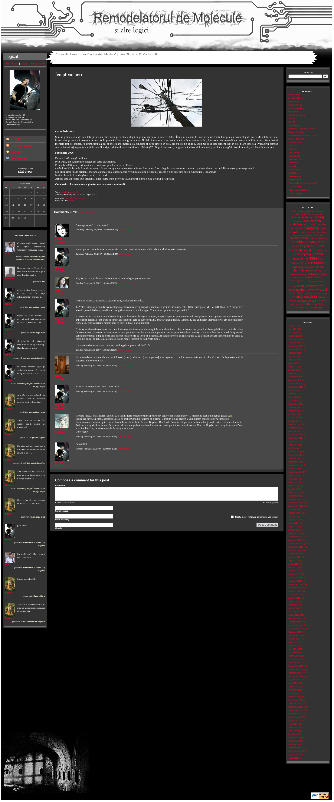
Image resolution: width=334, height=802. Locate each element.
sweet (293, 304)
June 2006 (293, 758)
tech (304, 304)
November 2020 (295, 387)
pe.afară (294, 289)
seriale (302, 300)
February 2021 (295, 376)
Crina (58, 238)
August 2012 (294, 516)
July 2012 (292, 519)
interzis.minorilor (308, 267)
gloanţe (298, 258)
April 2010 (293, 611)
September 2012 (296, 513)
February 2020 (295, 404)
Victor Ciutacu (294, 179)
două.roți (323, 238)
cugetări (64, 192)
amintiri (297, 214)
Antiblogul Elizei (295, 98)
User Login (38, 63)
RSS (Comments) (21, 145)
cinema (316, 221)
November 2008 (295, 669)
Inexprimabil (294, 156)
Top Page (12, 63)
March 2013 (293, 492)
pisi (310, 289)
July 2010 (292, 601)
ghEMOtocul (294, 94)
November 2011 (295, 547)
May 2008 (293, 690)
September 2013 (296, 472)
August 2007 (294, 720)
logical (8, 304)
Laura (291, 145)
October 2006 (294, 747)
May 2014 (293, 445)
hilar (313, 258)
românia (310, 297)
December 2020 (295, 383)
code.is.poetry (299, 224)
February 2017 (295, 417)
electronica (305, 241)
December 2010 (295, 584)
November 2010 (295, 588)
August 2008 (294, 679)
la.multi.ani (302, 270)
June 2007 (293, 727)
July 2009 (292, 642)
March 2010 (293, 615)
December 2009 (295, 625)
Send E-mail (18, 158)
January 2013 (294, 499)
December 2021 (295, 346)
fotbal (307, 250)
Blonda (291, 122)
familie (295, 246)
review (324, 293)
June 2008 (293, 686)
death (318, 232)
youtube (317, 307)
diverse (314, 238)
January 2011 (294, 581)
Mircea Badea (294, 176)
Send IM (15, 152)
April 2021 (293, 370)
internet (296, 266)
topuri (322, 304)
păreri (321, 285)
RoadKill (297, 296)
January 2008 (294, 703)
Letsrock (292, 166)
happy (307, 258)
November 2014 (295, 438)
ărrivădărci (306, 214)
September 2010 (296, 594)
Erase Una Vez (295, 105)
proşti (324, 289)
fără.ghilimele (307, 246)
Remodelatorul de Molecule (166, 19)
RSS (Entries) (19, 139)
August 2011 (294, 557)
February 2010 (295, 618)
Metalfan (292, 173)
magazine (312, 273)
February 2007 (295, 741)
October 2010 (294, 591)
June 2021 (293, 363)
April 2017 (293, 414)
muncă (319, 277)
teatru (298, 304)
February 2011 (295, 577)
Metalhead (293, 162)
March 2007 (293, 737)
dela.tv (295, 235)
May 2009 (293, 649)
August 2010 (294, 598)
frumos (317, 250)
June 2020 (293, 393)
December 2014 (295, 434)
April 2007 (293, 734)
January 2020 (294, 407)
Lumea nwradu (295, 125)
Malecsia (292, 149)
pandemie (311, 285)
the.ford (312, 304)
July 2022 (292, 325)
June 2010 (293, 605)
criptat (323, 228)
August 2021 (294, 356)
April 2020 (293, 400)
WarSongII (293, 111)
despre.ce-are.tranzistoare (311, 235)
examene (320, 241)
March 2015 (293, 424)
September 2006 (296, 751)
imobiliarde (296, 263)
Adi (7, 253)
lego (320, 270)
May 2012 (293, 526)
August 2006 (294, 754)
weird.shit (73, 192)
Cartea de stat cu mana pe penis (303, 135)
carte (307, 221)
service (312, 300)
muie (310, 277)
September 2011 (296, 553)
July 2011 (292, 560)
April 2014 (293, 448)
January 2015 (294, 431)
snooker (321, 300)
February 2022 (295, 339)
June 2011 (293, 564)
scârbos (293, 301)
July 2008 (292, 683)
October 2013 (294, 468)
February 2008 (295, 700)
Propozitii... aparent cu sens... (302, 128)
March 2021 (293, 373)
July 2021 (292, 359)
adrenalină (303, 211)
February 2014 (295, 455)
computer (321, 224)
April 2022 (293, 332)
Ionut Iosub (293, 152)
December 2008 (295, 666)
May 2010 (293, 608)
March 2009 (293, 656)
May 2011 (293, 567)
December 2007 (295, 707)
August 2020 (294, 390)
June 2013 (293, 482)
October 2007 (294, 713)
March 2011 (293, 574)
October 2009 (294, 632)
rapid (300, 293)
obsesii (298, 285)
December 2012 (295, 502)
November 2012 (295, 506)
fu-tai (325, 250)
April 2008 (293, 693)
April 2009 (293, 652)
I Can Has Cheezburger (299, 190)
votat (296, 307)
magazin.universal (297, 274)
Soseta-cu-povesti (296, 115)
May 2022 (293, 329)
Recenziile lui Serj (296, 132)
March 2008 (293, 696)
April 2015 (293, 421)
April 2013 (293, 489)
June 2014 (293, 441)
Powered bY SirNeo (297, 139)
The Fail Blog (294, 186)
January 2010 (294, 622)
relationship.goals (312, 293)
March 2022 (293, 336)
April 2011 (293, 570)
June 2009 (293, 645)
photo (303, 289)
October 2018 (294, 411)
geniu (319, 254)
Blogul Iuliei (293, 101)
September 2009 (296, 635)
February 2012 (295, 536)
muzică (298, 281)
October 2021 (294, 353)
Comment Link (125, 229)
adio (294, 211)
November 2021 (295, 349)
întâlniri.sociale (313, 263)
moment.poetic (300, 277)
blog (321, 217)
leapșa (314, 270)
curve (303, 232)
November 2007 (295, 710)
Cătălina (9, 278)
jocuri (320, 266)
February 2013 (295, 496)
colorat (312, 224)
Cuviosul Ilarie (295, 142)
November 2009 (295, 628)
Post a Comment (87, 212)
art (313, 214)
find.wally (295, 250)
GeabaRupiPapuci (303, 254)
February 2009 (295, 659)
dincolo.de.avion (299, 238)
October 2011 (294, 550)
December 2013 (295, 462)
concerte (311, 228)
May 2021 (293, 366)
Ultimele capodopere (75, 198)
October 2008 (294, 673)
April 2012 (293, 530)
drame (294, 241)
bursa (72, 200)
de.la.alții (311, 232)
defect (324, 232)
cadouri (299, 221)
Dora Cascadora (296, 108)
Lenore (291, 118)
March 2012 (293, 533)
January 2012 (294, 540)
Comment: (60, 485)
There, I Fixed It (295, 193)
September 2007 (296, 717)
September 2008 (296, 676)
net (308, 281)
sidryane (61, 429)
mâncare (323, 274)
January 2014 (294, 458)
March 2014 (293, 451)
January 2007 (294, 744)
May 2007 (293, 730)
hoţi (320, 258)
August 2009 (294, 639)
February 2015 (295, 428)
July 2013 (292, 479)
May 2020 (293, 397)
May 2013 (293, 485)
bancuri (318, 214)
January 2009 (294, 662)
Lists (24, 63)
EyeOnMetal (294, 169)
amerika (320, 211)
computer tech (296, 228)
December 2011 (295, 543)
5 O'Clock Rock (295, 159)
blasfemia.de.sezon (304, 217)
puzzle (292, 293)
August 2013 (294, 475)
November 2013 (295, 465)
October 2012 (294, 509)
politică (315, 289)
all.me (312, 211)
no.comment (317, 281)
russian (321, 297)
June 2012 (293, 523)
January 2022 (294, 342)
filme (319, 246)
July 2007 (292, 724)
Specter (9, 408)
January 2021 (294, 380)
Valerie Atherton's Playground (302, 183)
